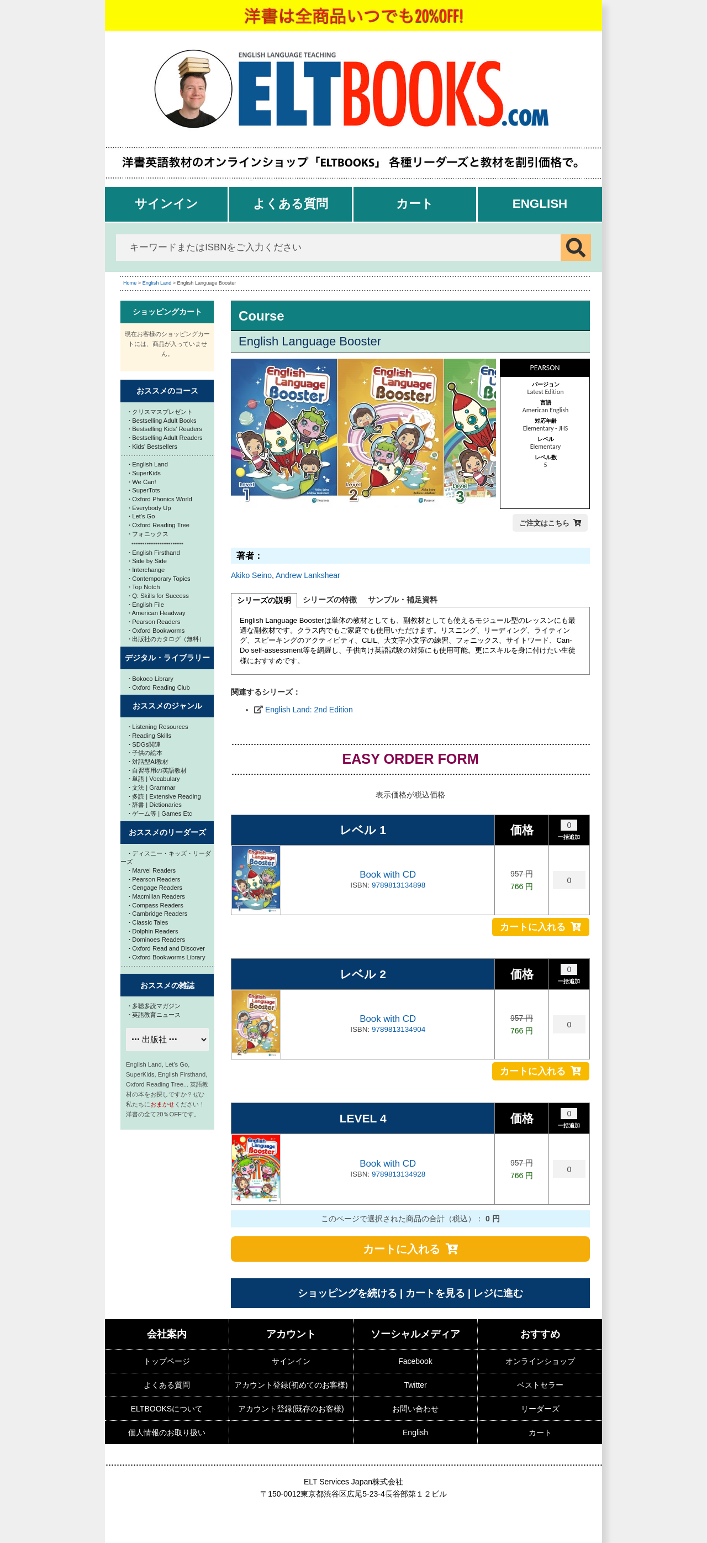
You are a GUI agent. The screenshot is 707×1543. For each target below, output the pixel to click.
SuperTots (144, 490)
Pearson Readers (154, 621)
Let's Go (142, 516)
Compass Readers (156, 905)
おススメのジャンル (167, 705)
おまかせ (162, 1104)
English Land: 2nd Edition (309, 709)
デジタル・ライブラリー (167, 657)
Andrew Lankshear (308, 575)
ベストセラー (540, 1385)
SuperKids (145, 473)
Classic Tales (148, 922)
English (540, 204)
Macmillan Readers (157, 896)
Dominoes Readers (157, 939)
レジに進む (498, 1293)
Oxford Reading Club (159, 687)
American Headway (157, 613)
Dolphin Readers (153, 931)
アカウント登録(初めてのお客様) (290, 1385)
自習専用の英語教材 (158, 770)
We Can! (142, 482)
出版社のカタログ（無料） (167, 639)
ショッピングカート (167, 311)
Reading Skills (150, 735)
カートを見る (435, 1293)
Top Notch (144, 587)
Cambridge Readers (158, 913)
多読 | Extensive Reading (165, 796)
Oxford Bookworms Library (167, 957)
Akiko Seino (251, 575)
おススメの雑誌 (167, 985)
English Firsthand (154, 552)
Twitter (415, 1385)
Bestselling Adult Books (163, 420)
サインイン (166, 204)
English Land (157, 283)
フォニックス (148, 534)
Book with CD (388, 874)
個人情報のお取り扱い (166, 1432)
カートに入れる (533, 927)
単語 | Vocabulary (154, 778)
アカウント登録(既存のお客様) (291, 1408)
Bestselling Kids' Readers (165, 429)
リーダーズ (540, 1408)
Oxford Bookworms (156, 630)
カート (415, 204)
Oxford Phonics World (160, 499)
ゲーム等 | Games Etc (160, 813)
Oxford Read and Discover (167, 948)
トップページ (167, 1361)
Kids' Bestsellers (153, 446)
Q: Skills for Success (159, 595)
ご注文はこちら (544, 523)
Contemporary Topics (160, 578)
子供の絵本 (145, 752)
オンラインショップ (540, 1361)
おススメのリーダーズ (167, 832)
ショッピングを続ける (347, 1293)
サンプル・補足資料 (402, 599)
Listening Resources (158, 726)
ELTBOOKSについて (167, 1408)
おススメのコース (167, 390)
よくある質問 (290, 204)
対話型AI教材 (148, 761)
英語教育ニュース (155, 1014)
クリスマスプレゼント (161, 411)
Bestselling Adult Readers (166, 437)
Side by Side (148, 561)
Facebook (415, 1361)
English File (146, 604)
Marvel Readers (152, 870)
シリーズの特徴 (330, 599)
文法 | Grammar (152, 787)
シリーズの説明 (264, 600)
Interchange (147, 569)
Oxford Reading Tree (159, 525)
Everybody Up (150, 508)
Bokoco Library (151, 678)
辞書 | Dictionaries (155, 804)
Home (129, 283)
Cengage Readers (155, 887)
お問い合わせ (415, 1408)
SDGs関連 (145, 744)
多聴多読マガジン (155, 1006)
